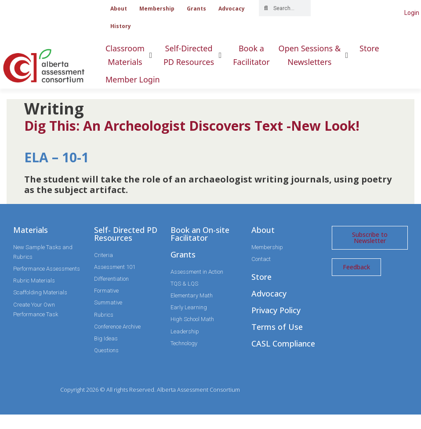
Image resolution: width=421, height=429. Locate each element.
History (120, 26)
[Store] (369, 48)
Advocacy (231, 8)
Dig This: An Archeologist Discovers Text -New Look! (191, 126)
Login (411, 12)
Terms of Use (277, 327)
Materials (30, 230)
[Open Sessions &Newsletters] (315, 55)
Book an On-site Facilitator (200, 234)
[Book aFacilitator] (251, 55)
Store (261, 277)
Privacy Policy (276, 310)
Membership (156, 8)
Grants (196, 8)
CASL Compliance (283, 343)
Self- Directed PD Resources (125, 234)
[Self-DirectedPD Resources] (194, 55)
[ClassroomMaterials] (130, 55)
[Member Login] (132, 80)
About (118, 8)
